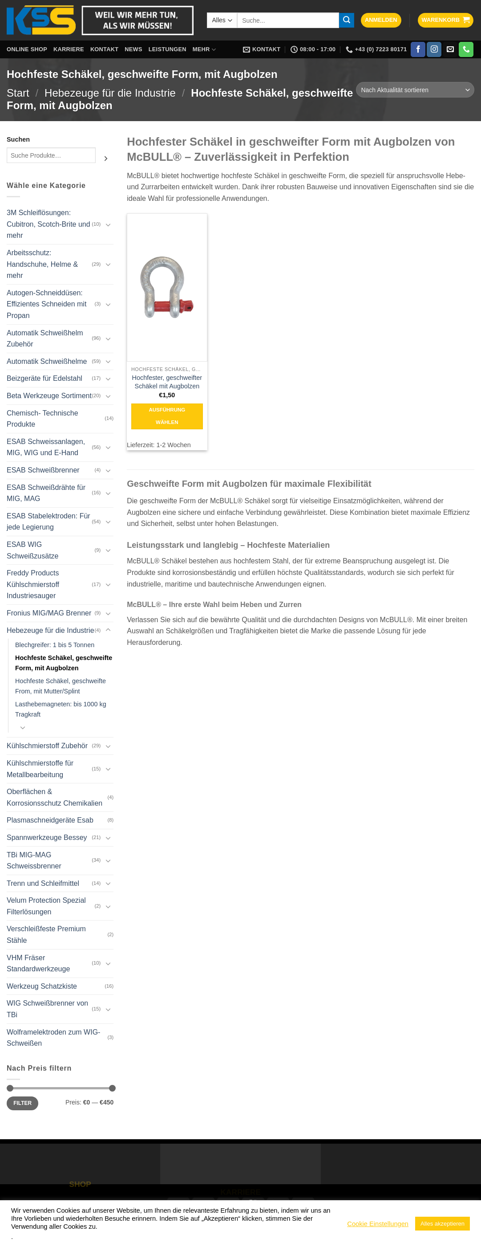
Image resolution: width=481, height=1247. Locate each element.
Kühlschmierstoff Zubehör (47, 746)
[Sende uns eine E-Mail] (450, 49)
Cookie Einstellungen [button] (377, 1223)
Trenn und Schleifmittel (43, 883)
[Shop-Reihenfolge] (415, 90)
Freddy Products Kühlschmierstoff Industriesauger (33, 584)
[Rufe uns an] (466, 49)
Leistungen (167, 49)
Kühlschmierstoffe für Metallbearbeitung (40, 768)
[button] (381, 20)
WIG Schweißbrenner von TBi (47, 1009)
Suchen (18, 139)
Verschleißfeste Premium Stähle (46, 934)
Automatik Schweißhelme (47, 361)
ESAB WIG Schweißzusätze (33, 550)
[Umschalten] (108, 224)
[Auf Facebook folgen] (418, 49)
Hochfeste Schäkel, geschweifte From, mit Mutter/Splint (60, 686)
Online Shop (27, 49)
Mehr (204, 49)
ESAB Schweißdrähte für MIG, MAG (46, 493)
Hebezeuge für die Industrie (110, 93)
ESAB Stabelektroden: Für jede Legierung (48, 521)
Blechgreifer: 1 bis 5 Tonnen (54, 644)
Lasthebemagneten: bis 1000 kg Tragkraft (60, 709)
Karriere (68, 49)
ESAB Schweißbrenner (43, 470)
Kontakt (104, 49)
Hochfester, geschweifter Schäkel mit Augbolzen (167, 382)
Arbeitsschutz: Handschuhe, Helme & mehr (42, 264)
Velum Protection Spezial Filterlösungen (46, 906)
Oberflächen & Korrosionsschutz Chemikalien (54, 797)
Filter (22, 1103)
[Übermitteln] (346, 20)
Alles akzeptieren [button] (442, 1223)
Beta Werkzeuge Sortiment (49, 395)
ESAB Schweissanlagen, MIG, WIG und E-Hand (46, 447)
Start (18, 93)
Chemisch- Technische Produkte (42, 418)
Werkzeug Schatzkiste (42, 986)
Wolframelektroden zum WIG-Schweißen (53, 1037)
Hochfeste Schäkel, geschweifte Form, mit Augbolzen (63, 663)
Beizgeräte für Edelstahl (44, 378)
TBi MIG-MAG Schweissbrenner (34, 860)
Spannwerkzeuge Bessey (47, 837)
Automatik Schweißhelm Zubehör (45, 338)
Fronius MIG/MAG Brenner (49, 613)
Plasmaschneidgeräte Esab (50, 820)
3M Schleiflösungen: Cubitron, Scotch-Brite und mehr (48, 224)
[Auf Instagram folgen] (434, 49)
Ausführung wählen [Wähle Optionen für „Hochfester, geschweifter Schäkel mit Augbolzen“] (167, 416)
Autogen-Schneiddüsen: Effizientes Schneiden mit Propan (46, 304)
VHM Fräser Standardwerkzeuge (38, 963)
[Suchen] (105, 158)
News (133, 49)
